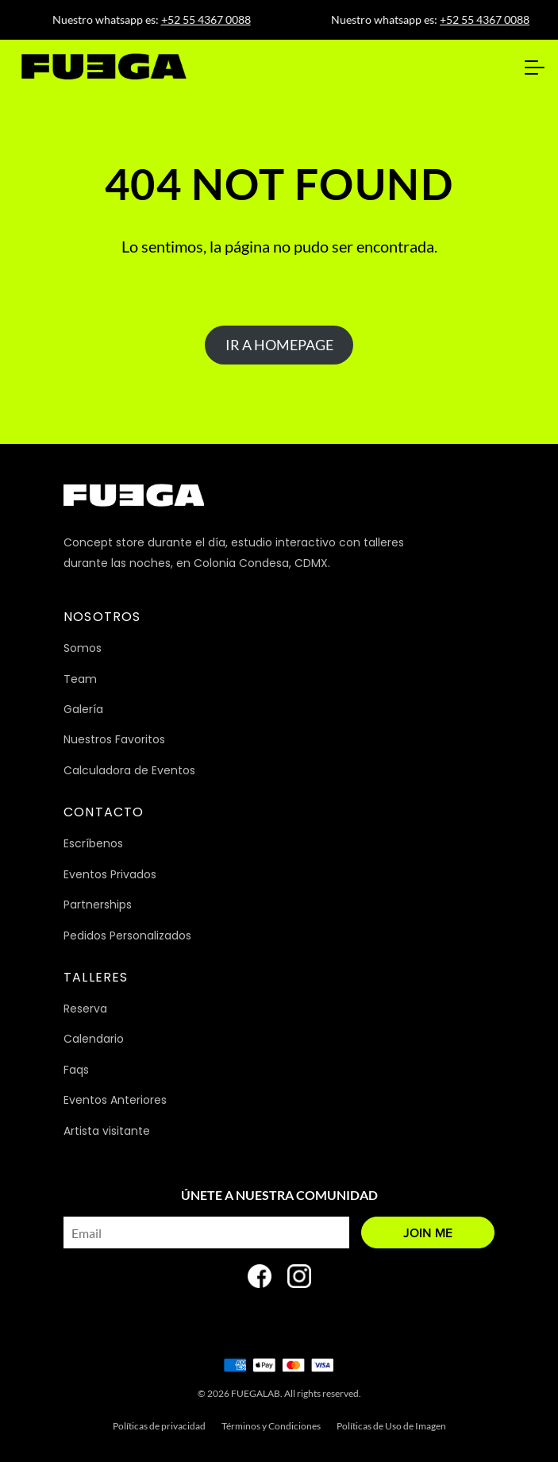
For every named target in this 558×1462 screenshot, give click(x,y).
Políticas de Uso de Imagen (391, 1426)
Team (80, 679)
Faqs (76, 1070)
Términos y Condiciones (271, 1426)
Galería (83, 709)
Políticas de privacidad (159, 1426)
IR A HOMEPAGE (279, 344)
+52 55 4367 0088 (210, 19)
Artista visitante (106, 1131)
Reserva (85, 1008)
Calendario (93, 1039)
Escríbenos (93, 843)
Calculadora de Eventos (129, 770)
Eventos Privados (109, 874)
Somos (82, 648)
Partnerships (97, 904)
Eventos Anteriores (115, 1100)
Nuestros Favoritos (114, 739)
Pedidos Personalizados (127, 935)
